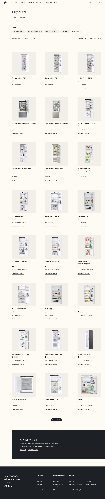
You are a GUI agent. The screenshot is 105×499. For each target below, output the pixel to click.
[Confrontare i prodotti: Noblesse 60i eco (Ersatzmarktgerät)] (84, 181)
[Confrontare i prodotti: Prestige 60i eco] (18, 226)
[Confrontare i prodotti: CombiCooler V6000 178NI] (51, 181)
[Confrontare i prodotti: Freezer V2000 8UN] (18, 409)
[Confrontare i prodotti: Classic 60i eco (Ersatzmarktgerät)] (84, 273)
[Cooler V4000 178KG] (89, 63)
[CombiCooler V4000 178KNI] (24, 154)
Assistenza (31, 2)
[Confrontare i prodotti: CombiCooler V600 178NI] (51, 364)
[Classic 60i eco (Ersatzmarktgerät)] (89, 247)
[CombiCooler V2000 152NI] (24, 339)
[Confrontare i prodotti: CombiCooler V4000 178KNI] (18, 181)
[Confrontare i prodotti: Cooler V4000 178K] (51, 88)
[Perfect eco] (89, 294)
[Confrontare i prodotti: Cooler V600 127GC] (84, 364)
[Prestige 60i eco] (24, 201)
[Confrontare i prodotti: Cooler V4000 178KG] (84, 88)
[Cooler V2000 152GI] (56, 247)
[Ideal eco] (89, 385)
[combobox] (97, 38)
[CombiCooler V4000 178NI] (89, 109)
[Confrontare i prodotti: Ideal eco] (84, 409)
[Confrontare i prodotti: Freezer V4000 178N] (18, 88)
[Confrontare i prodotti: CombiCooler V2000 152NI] (18, 364)
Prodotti (14, 2)
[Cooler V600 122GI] (56, 385)
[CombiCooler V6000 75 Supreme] (56, 109)
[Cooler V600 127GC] (89, 339)
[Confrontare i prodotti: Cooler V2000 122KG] (51, 226)
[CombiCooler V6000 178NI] (56, 154)
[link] (86, 3)
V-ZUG (56, 2)
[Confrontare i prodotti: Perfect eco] (84, 319)
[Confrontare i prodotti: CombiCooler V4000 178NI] (84, 133)
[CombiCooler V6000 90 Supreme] (24, 109)
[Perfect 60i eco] (89, 201)
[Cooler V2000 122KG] (56, 201)
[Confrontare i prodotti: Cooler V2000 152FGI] (18, 273)
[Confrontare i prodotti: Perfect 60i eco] (84, 226)
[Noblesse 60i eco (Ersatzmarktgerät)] (89, 154)
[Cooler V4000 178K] (56, 63)
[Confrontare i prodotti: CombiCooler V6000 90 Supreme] (18, 133)
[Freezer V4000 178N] (24, 63)
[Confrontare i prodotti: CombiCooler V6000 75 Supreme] (51, 133)
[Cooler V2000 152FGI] (24, 247)
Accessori (22, 2)
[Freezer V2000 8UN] (24, 385)
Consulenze (39, 2)
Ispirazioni (49, 2)
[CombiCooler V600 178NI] (56, 339)
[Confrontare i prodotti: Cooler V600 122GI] (51, 409)
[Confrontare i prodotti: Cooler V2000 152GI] (51, 273)
